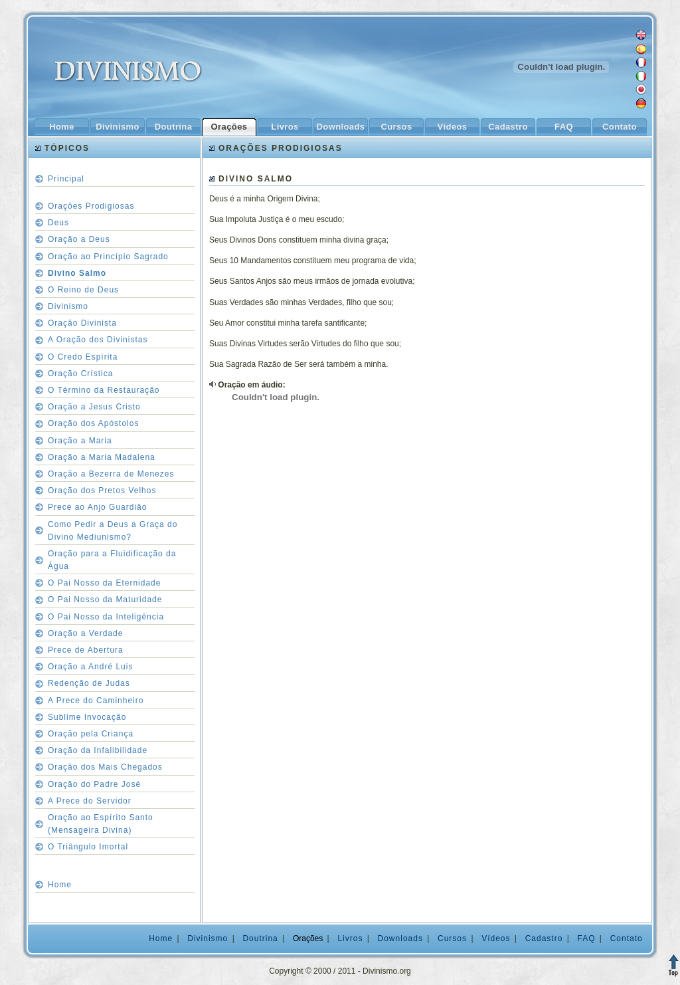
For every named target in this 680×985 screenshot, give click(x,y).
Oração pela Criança (90, 733)
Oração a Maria (80, 440)
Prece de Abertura (86, 650)
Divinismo (117, 127)
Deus (58, 222)
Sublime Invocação (87, 717)
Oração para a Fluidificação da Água (112, 560)
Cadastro (507, 127)
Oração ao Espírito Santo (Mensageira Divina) (100, 824)
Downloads (341, 127)
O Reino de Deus (83, 289)
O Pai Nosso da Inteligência (106, 616)
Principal (66, 178)
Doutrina (174, 127)
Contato (619, 127)
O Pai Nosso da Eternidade (104, 583)
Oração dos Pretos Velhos (102, 490)
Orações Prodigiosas (91, 206)
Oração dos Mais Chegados (105, 767)
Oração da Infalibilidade (97, 750)
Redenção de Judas (89, 683)
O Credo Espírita (83, 357)
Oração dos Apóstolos (93, 423)
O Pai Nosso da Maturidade (105, 599)
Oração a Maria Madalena (101, 457)
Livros (284, 127)
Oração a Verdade (85, 633)
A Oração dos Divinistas (97, 339)
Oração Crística (80, 373)
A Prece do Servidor (89, 801)
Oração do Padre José (94, 784)
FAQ (563, 127)
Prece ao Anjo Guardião (97, 507)
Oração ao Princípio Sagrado (108, 256)
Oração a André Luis (90, 666)
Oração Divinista (82, 323)
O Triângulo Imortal (88, 846)
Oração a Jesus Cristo (94, 406)
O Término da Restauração (104, 390)
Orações (229, 127)
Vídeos (453, 127)
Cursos (396, 127)
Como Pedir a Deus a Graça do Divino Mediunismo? (112, 531)
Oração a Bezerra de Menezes (111, 474)
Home (61, 127)
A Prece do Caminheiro (95, 700)
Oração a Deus (79, 239)
